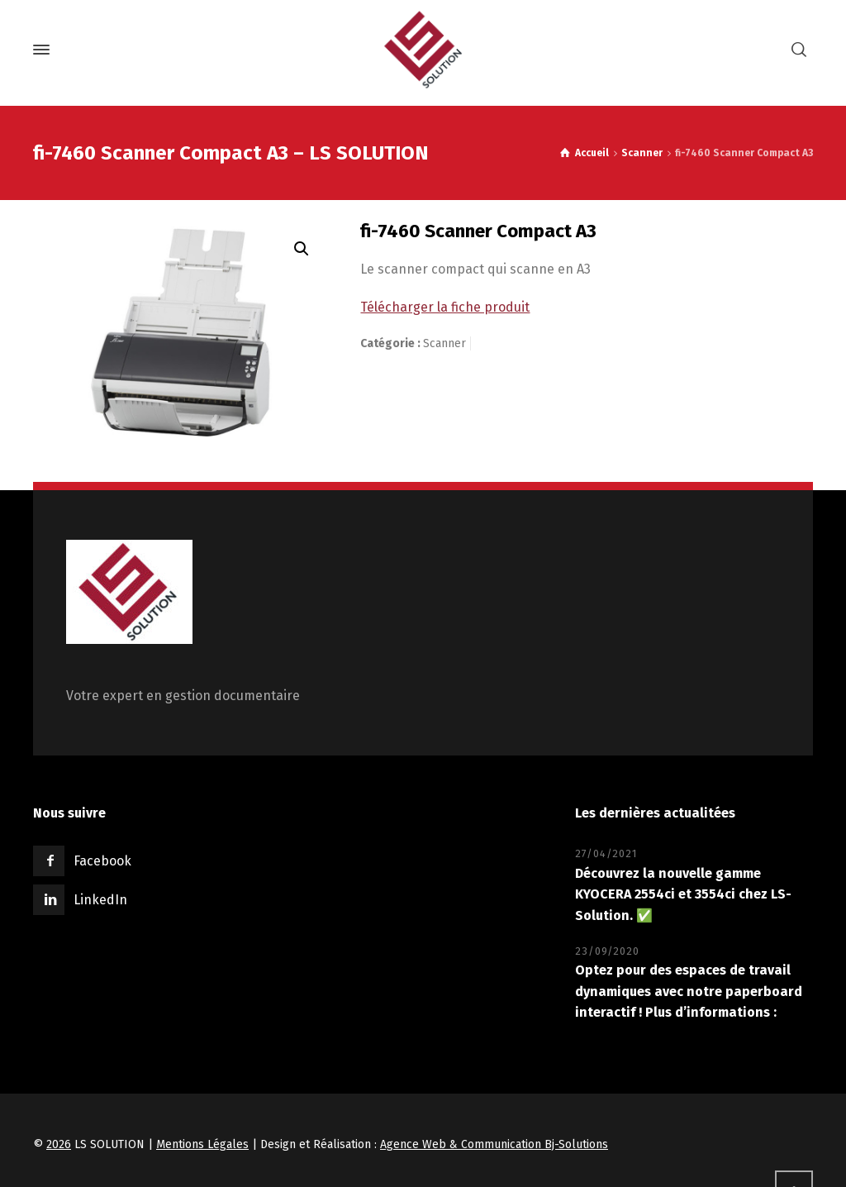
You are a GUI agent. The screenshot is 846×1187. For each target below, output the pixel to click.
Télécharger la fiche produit (445, 307)
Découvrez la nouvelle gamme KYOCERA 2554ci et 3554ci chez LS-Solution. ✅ (683, 894)
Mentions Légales (202, 1144)
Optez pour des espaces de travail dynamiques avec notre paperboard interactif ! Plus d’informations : (688, 991)
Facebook (102, 861)
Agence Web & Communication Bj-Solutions (494, 1144)
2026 (58, 1144)
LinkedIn (100, 900)
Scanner (642, 153)
